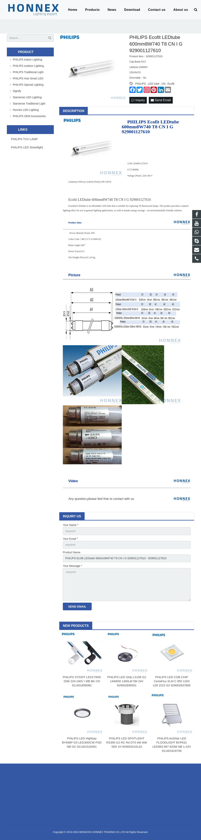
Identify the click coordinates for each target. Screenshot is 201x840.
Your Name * (70, 525)
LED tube (153, 83)
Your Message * (72, 565)
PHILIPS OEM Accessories (29, 116)
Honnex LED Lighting (26, 109)
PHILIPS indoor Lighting (27, 59)
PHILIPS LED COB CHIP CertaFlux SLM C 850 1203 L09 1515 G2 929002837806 (171, 681)
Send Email (161, 100)
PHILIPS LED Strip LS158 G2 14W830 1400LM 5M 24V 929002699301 (126, 681)
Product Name (71, 552)
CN (163, 83)
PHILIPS (140, 83)
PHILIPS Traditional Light (28, 72)
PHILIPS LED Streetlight (27, 147)
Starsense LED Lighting (27, 97)
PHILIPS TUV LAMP (24, 139)
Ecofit (170, 83)
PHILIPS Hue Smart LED (28, 78)
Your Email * (70, 538)
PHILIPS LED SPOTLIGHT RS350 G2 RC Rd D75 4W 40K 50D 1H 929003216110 (126, 742)
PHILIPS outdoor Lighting (28, 65)
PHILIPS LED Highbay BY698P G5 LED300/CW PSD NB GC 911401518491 (82, 742)
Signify (17, 91)
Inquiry (138, 100)
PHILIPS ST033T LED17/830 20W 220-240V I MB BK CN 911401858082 (82, 681)
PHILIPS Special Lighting (28, 84)
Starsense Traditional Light (29, 103)
